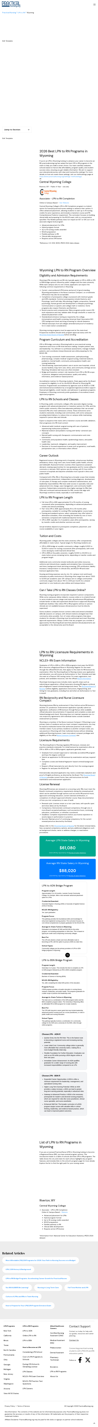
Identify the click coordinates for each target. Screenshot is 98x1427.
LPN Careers (28, 1388)
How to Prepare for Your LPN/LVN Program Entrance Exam (28, 1306)
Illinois (6, 1340)
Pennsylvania (9, 1355)
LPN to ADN (27, 1331)
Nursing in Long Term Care (48, 1288)
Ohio (5, 1359)
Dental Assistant (57, 1352)
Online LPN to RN (29, 1335)
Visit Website (64, 203)
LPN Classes (27, 1371)
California (7, 1335)
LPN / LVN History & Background (18, 1269)
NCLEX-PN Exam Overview (33, 1376)
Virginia (7, 1379)
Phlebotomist (55, 1348)
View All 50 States (11, 1393)
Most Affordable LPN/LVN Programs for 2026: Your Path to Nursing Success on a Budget (41, 1260)
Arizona (7, 1388)
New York (7, 1331)
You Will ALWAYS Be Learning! (17, 1288)
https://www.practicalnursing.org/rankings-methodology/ (60, 176)
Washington (8, 1384)
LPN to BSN (27, 1340)
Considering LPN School (32, 1352)
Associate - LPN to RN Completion (54, 1210)
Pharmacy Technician (54, 1358)
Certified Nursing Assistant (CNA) (57, 1334)
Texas (6, 1345)
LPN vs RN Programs (58, 1371)
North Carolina (10, 1350)
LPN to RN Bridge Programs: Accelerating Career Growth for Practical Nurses (36, 1278)
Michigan (7, 1369)
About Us (54, 1376)
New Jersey (8, 1374)
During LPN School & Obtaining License (31, 1365)
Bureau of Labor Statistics (77, 853)
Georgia (7, 1364)
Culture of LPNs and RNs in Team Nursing (22, 1296)
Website (65, 1212)
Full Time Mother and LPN (78, 1288)
